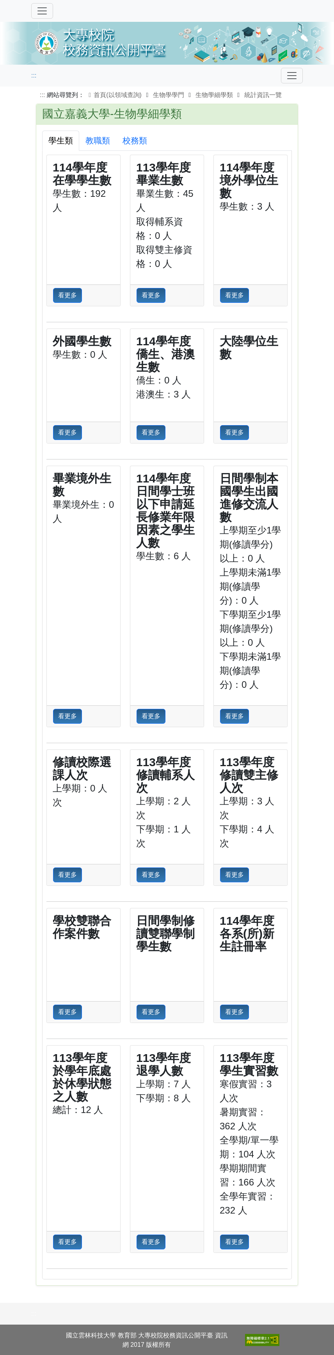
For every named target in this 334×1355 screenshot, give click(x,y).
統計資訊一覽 (263, 95)
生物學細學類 (214, 95)
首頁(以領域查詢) (114, 95)
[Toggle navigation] (292, 75)
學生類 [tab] (60, 140)
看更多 (67, 295)
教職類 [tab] (97, 140)
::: (33, 75)
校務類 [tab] (135, 140)
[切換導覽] (42, 11)
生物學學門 (168, 95)
